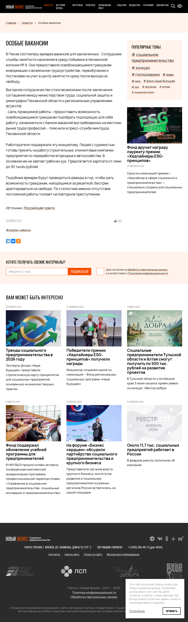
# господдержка (146, 74)
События (121, 5)
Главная (11, 23)
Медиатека (134, 5)
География (148, 5)
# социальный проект (143, 92)
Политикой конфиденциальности (148, 273)
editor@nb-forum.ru (109, 547)
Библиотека (162, 5)
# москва (164, 86)
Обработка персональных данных (94, 597)
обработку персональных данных (147, 269)
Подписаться (79, 271)
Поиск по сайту (93, 554)
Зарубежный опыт (104, 6)
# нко (135, 87)
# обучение (149, 86)
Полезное (90, 5)
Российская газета (39, 208)
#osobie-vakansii (18, 230)
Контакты (54, 554)
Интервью (78, 5)
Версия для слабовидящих (123, 554)
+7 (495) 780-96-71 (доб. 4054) (145, 547)
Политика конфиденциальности (94, 593)
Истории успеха (60, 6)
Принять (171, 611)
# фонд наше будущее (159, 81)
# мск (136, 81)
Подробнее (137, 611)
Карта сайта (72, 554)
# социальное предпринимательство (153, 57)
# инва (167, 75)
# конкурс (141, 67)
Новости (48, 5)
